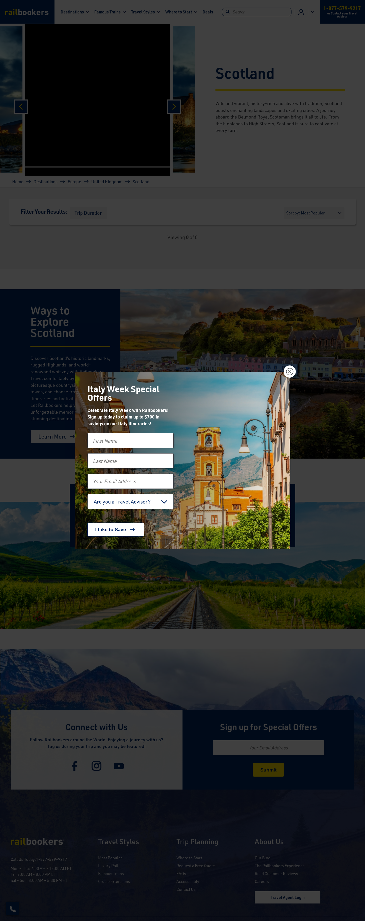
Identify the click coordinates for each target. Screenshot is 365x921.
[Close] (289, 371)
